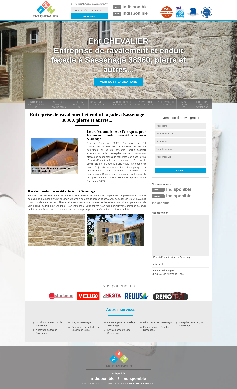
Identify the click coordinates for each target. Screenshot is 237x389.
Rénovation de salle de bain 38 (144, 103)
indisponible (135, 6)
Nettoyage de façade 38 (166, 103)
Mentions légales (142, 383)
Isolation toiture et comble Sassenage (49, 324)
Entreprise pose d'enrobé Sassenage (156, 328)
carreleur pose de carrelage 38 (122, 103)
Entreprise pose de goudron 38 (59, 104)
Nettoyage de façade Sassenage (46, 331)
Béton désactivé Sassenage (157, 322)
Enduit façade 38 (184, 104)
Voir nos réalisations (118, 81)
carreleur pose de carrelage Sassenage (121, 324)
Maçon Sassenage (81, 322)
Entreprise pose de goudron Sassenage (193, 324)
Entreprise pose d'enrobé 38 (36, 104)
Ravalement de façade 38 (99, 103)
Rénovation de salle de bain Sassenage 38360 (86, 328)
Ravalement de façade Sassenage (118, 331)
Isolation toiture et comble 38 (202, 104)
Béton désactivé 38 (79, 104)
